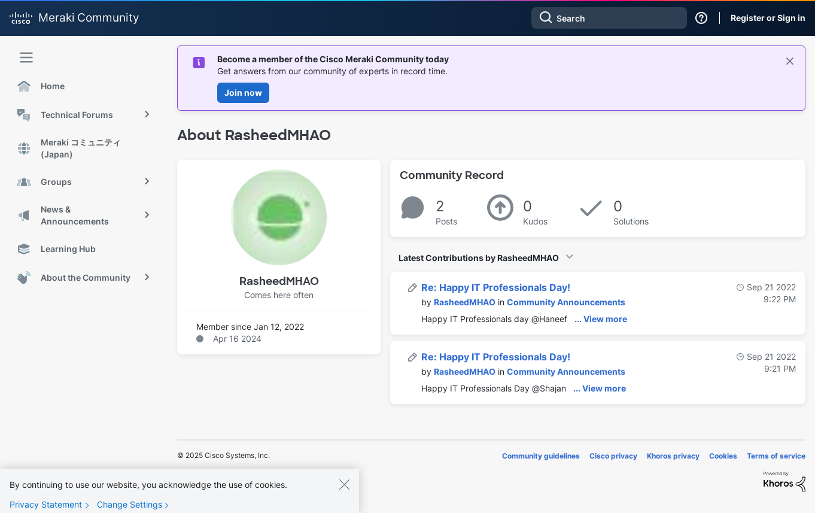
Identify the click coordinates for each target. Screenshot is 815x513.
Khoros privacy (673, 455)
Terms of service (776, 455)
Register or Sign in (768, 18)
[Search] (609, 18)
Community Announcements (566, 302)
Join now (243, 92)
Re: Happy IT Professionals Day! (495, 287)
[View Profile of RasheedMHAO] (464, 302)
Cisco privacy (613, 455)
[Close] (344, 494)
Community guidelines (541, 455)
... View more (600, 319)
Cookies (723, 455)
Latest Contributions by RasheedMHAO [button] (479, 258)
